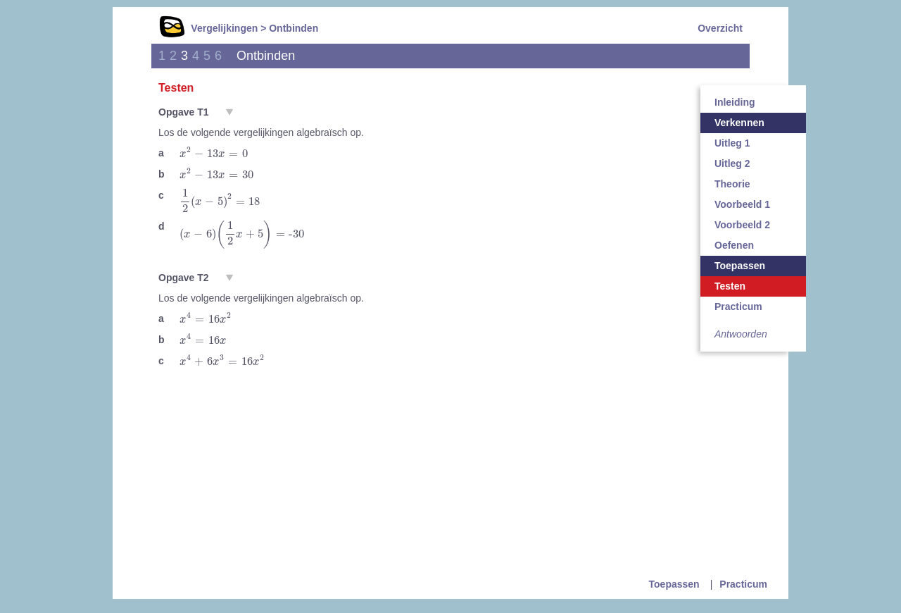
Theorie (732, 184)
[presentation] (213, 152)
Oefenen (734, 245)
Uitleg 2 (732, 163)
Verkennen (739, 122)
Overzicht (720, 28)
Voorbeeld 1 (742, 204)
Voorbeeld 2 (742, 224)
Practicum (738, 306)
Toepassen (739, 265)
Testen (729, 286)
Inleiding (734, 102)
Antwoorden (740, 334)
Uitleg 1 (732, 143)
